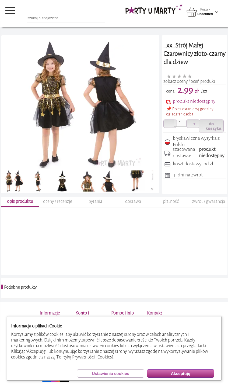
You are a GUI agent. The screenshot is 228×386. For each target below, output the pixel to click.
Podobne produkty (20, 287)
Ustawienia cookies (110, 373)
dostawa (133, 201)
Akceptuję (180, 373)
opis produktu (20, 201)
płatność (171, 201)
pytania (95, 201)
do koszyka (213, 126)
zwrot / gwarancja (208, 201)
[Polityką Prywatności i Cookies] (84, 357)
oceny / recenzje (57, 201)
